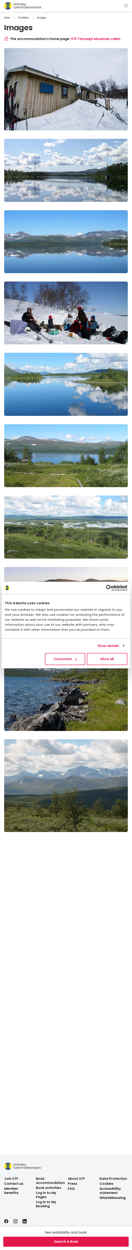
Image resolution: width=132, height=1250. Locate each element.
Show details (108, 645)
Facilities (23, 17)
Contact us (13, 1183)
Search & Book (66, 1241)
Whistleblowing (112, 1197)
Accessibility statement (110, 1190)
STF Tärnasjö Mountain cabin (95, 38)
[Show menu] (126, 6)
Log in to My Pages (46, 1194)
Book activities (48, 1187)
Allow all (107, 659)
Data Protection (113, 1178)
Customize (65, 659)
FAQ (71, 1188)
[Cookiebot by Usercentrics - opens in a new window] (109, 588)
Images (41, 17)
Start (7, 17)
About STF (76, 1178)
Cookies (106, 1183)
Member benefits (11, 1190)
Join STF (11, 1178)
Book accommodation (50, 1180)
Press (72, 1183)
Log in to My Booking (46, 1204)
